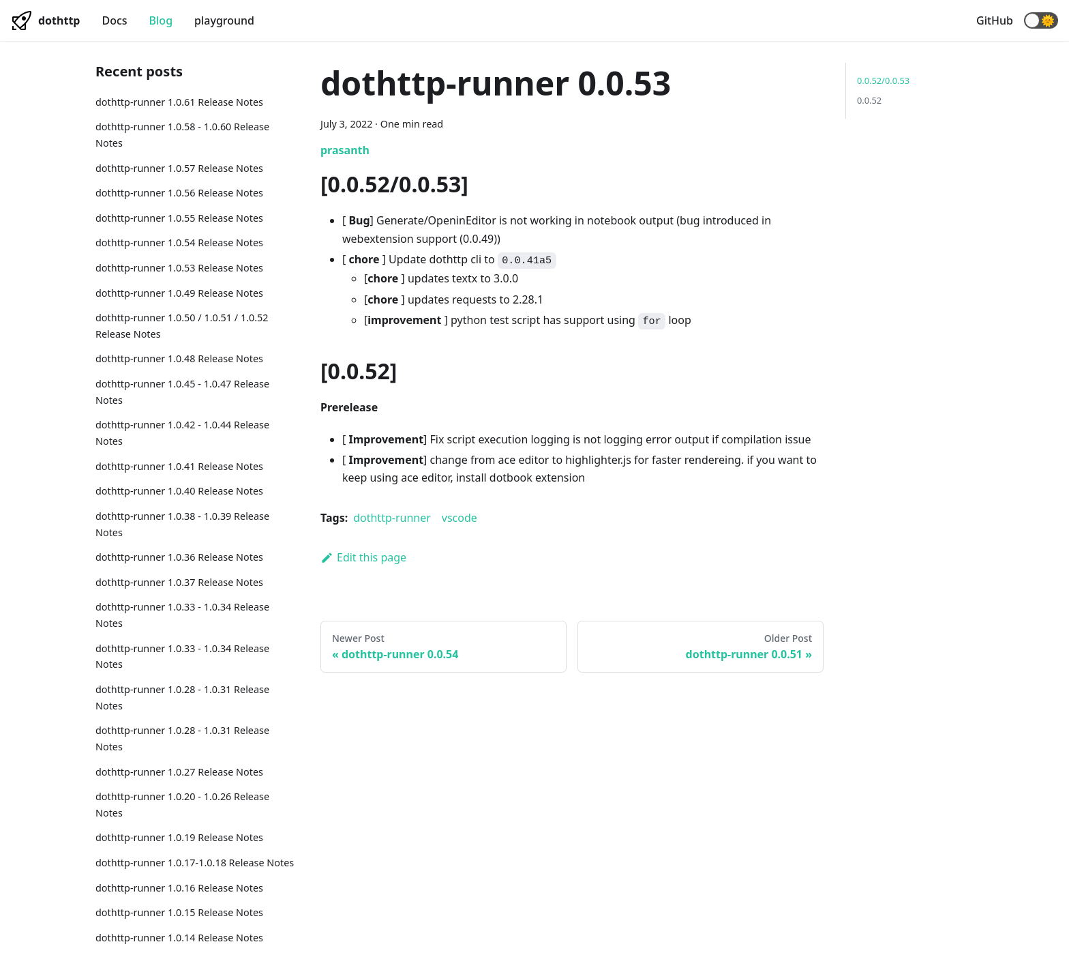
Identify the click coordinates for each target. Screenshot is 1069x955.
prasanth (345, 150)
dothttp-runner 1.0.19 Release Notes (179, 837)
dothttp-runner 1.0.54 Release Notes (179, 242)
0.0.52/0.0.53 (883, 80)
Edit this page (363, 557)
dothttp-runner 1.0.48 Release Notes (179, 358)
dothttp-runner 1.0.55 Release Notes (179, 217)
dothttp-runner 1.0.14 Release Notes (179, 937)
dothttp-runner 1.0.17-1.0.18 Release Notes (194, 862)
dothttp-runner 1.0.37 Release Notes (179, 582)
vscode (459, 517)
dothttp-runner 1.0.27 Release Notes (179, 771)
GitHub (994, 20)
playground (224, 20)
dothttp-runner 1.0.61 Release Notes (179, 102)
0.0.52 (869, 100)
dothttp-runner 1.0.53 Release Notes (179, 267)
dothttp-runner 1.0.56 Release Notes (179, 192)
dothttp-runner (392, 517)
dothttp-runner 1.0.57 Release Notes (179, 168)
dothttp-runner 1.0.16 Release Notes (179, 887)
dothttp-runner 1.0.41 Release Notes (179, 466)
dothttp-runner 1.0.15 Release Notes (179, 912)
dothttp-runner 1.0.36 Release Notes (179, 556)
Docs (114, 20)
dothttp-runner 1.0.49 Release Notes (179, 292)
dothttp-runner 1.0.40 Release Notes (179, 490)
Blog (160, 20)
